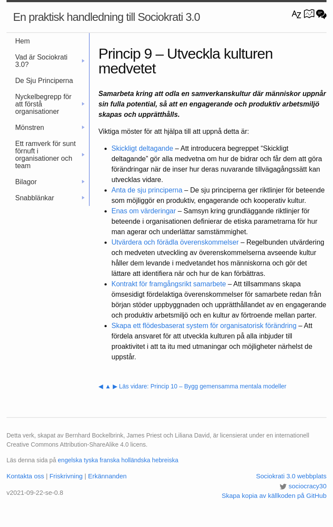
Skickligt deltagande (142, 148)
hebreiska (165, 460)
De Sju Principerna (44, 80)
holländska (135, 460)
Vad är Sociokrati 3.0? (50, 60)
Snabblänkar (50, 198)
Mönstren (50, 127)
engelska (70, 460)
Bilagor (50, 182)
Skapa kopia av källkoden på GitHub (274, 495)
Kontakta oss (25, 476)
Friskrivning (66, 476)
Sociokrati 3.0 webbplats (291, 476)
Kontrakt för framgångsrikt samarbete (168, 284)
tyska (91, 460)
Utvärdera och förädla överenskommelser (174, 242)
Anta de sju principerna (147, 190)
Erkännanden (107, 476)
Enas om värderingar (143, 211)
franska (110, 460)
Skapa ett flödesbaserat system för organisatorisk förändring (204, 325)
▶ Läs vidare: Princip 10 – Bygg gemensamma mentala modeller (200, 386)
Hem (22, 41)
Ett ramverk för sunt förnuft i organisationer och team (50, 154)
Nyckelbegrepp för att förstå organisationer (50, 104)
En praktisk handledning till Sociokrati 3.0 (106, 16)
